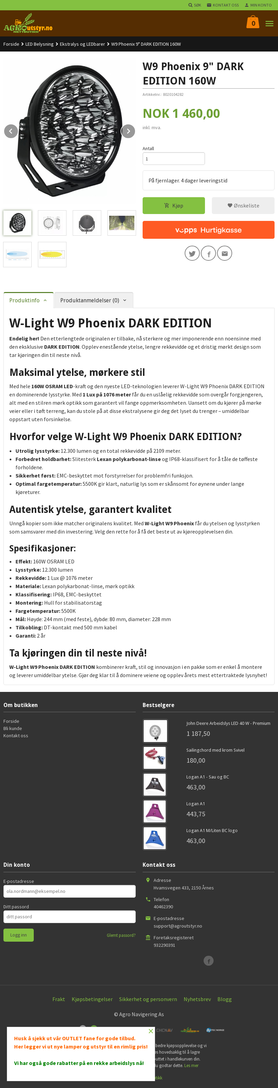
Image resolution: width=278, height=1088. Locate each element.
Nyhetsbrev (197, 999)
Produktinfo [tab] (24, 300)
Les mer (191, 1065)
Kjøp (173, 205)
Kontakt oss (15, 735)
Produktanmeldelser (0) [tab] (89, 300)
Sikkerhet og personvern (148, 999)
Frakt (58, 999)
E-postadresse (18, 881)
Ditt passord (16, 907)
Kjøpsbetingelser (92, 999)
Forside (11, 44)
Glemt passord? (121, 935)
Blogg (224, 999)
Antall (148, 148)
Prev (18, 130)
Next (135, 130)
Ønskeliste (243, 205)
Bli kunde (12, 728)
